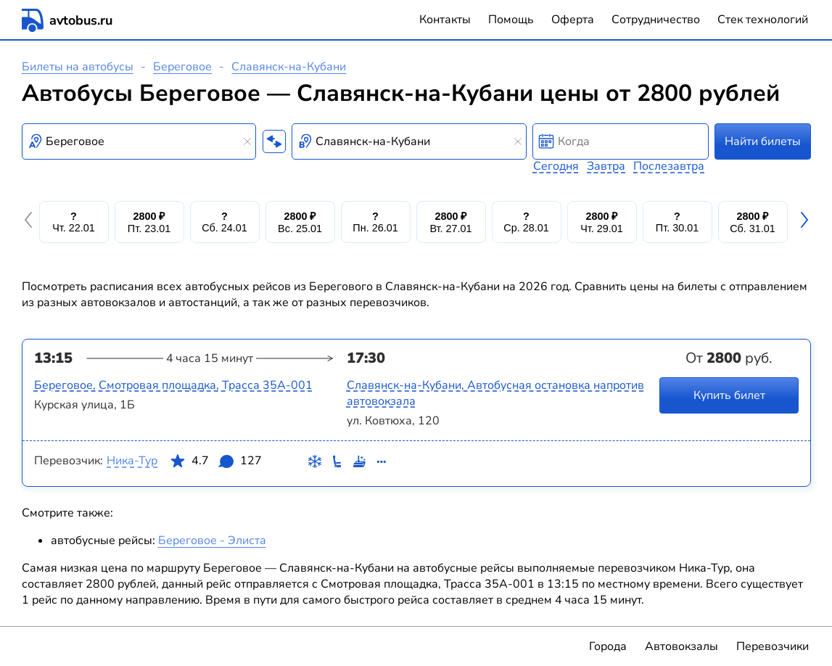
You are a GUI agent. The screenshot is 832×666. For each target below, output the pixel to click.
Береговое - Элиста (212, 540)
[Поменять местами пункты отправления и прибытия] (274, 141)
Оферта (572, 20)
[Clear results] (247, 141)
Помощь (511, 20)
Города (608, 646)
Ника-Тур (132, 461)
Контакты (445, 20)
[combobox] (139, 141)
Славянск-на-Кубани (288, 67)
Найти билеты (763, 141)
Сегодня (556, 166)
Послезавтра (668, 166)
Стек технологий (762, 20)
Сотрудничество (655, 20)
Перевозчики (772, 646)
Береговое (182, 67)
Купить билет (729, 395)
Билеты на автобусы (77, 67)
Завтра (606, 166)
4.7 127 (215, 463)
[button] (30, 222)
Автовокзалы (681, 646)
